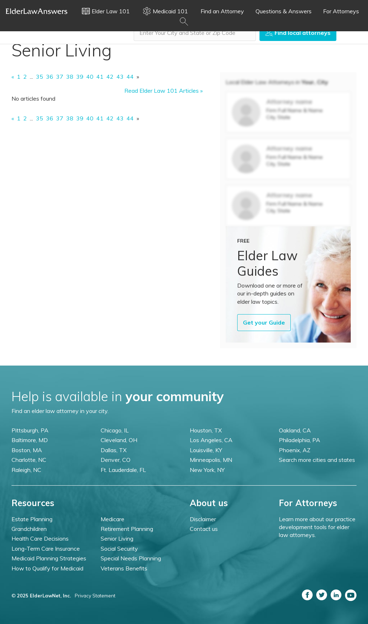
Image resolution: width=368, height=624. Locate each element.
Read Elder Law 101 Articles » (163, 90)
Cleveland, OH (119, 440)
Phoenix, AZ (294, 450)
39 (79, 76)
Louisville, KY (206, 450)
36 (49, 76)
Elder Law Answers (37, 11)
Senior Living (117, 538)
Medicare (112, 519)
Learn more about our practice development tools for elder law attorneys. (317, 527)
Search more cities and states (317, 459)
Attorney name (289, 101)
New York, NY (207, 469)
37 (59, 76)
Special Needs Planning (131, 558)
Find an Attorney (222, 11)
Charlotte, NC (29, 459)
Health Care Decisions (40, 538)
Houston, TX (206, 430)
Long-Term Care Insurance (46, 548)
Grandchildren (29, 528)
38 (69, 76)
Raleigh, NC (26, 469)
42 (110, 76)
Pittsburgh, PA (30, 430)
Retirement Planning (127, 528)
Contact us (204, 528)
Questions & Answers (284, 11)
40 (89, 76)
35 (39, 76)
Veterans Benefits (124, 568)
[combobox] (195, 32)
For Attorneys (341, 11)
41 (100, 76)
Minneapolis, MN (211, 459)
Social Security (119, 548)
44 (130, 76)
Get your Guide (264, 322)
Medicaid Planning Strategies (49, 558)
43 (120, 76)
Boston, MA (27, 450)
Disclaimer (203, 519)
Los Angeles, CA (211, 440)
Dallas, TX (113, 450)
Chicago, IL (115, 430)
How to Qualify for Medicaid (47, 568)
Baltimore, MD (30, 440)
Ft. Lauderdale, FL (123, 469)
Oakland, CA (295, 430)
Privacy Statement (95, 595)
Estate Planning (32, 519)
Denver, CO (115, 459)
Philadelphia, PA (299, 440)
